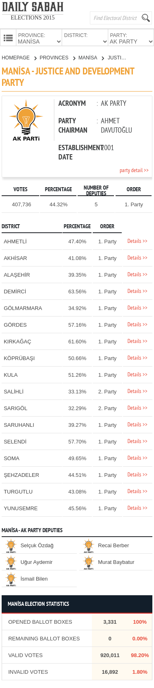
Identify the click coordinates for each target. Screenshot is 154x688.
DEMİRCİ (15, 291)
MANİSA (91, 57)
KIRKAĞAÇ (17, 341)
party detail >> (134, 169)
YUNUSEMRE (21, 508)
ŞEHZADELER (21, 474)
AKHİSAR (15, 257)
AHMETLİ (15, 241)
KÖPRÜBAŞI (19, 357)
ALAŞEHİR (17, 274)
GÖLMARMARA (23, 307)
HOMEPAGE (19, 57)
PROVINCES (57, 57)
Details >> (137, 240)
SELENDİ (15, 441)
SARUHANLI (19, 424)
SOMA (11, 457)
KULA (11, 374)
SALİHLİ (13, 391)
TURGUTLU (18, 491)
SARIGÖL (15, 407)
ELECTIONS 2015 (33, 18)
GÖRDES (15, 324)
